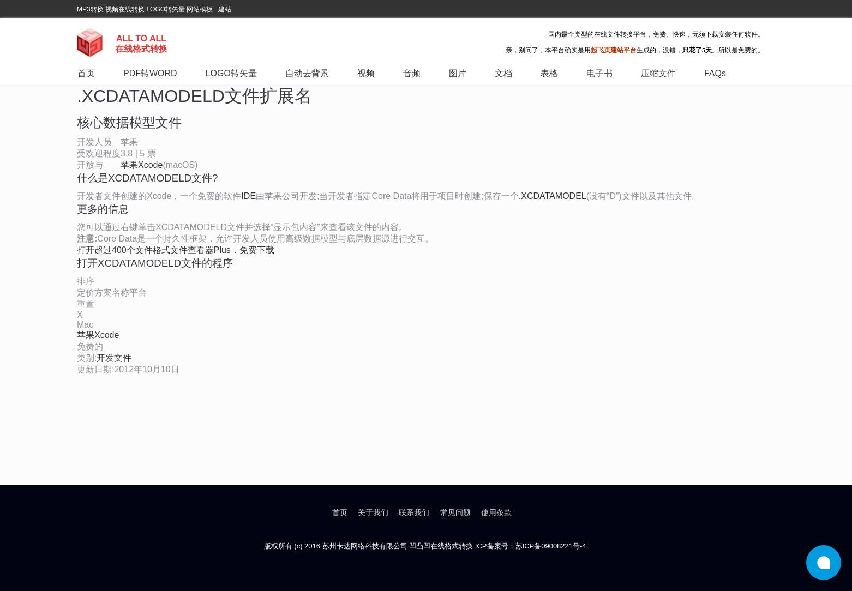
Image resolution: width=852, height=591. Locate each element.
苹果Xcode (142, 165)
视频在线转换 (125, 9)
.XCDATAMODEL (552, 196)
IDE (248, 196)
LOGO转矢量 (165, 9)
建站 (224, 9)
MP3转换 (90, 9)
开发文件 (114, 358)
